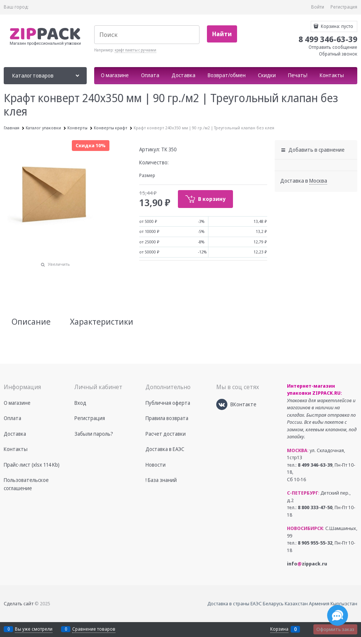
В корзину (212, 198)
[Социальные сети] (337, 615)
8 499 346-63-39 (315, 464)
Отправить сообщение (333, 47)
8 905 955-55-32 (315, 542)
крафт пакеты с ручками (135, 50)
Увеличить (59, 264)
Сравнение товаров (93, 629)
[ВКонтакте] (221, 404)
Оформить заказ (335, 629)
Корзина (279, 629)
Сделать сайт (18, 603)
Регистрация (343, 7)
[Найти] (222, 34)
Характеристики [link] (101, 321)
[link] (318, 181)
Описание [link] (31, 321)
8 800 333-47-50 (315, 507)
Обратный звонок (338, 54)
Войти (317, 7)
